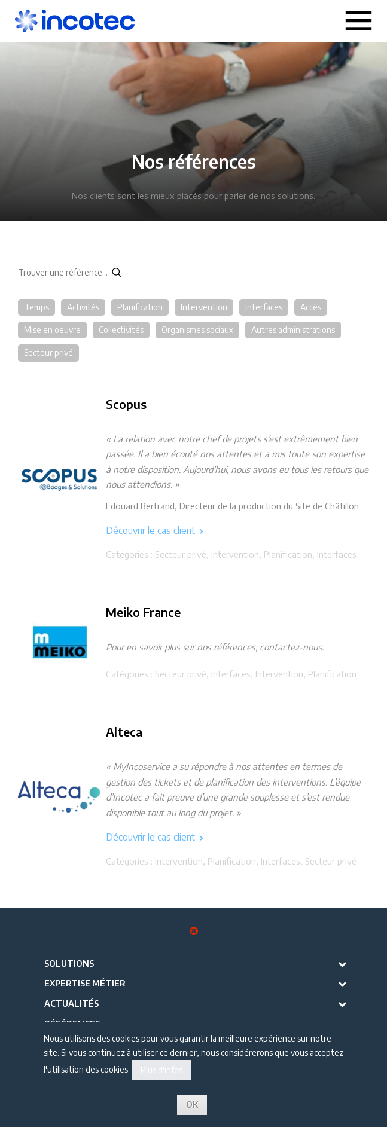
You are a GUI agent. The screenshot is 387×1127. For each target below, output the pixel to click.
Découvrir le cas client (154, 530)
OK (192, 1104)
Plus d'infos (161, 1070)
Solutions (69, 963)
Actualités (71, 1003)
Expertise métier (85, 983)
